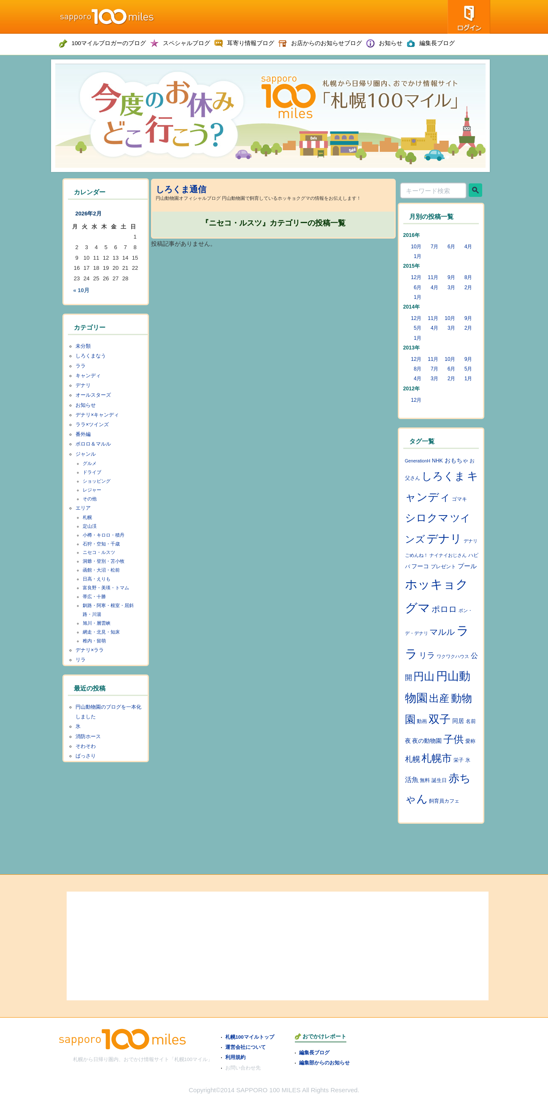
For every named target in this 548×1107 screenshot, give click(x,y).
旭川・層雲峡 (97, 623)
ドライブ (92, 472)
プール (467, 566)
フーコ (420, 566)
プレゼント (443, 567)
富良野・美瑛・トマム (106, 587)
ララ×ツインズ (92, 424)
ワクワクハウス (453, 656)
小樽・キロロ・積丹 (103, 534)
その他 (90, 498)
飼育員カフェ (444, 801)
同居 (458, 721)
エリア (83, 508)
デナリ (83, 385)
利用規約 (235, 1057)
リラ (81, 660)
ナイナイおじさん (448, 555)
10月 (416, 247)
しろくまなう (91, 356)
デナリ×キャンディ (97, 415)
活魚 (411, 779)
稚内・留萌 (94, 640)
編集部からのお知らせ (324, 1062)
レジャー (92, 489)
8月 (468, 277)
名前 (471, 721)
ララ (81, 366)
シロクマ (427, 518)
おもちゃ (456, 460)
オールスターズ (93, 395)
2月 (468, 287)
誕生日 (439, 780)
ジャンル (86, 454)
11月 (433, 277)
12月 (416, 277)
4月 (468, 247)
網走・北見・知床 (101, 631)
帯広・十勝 (94, 596)
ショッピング (97, 481)
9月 (452, 277)
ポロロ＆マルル (93, 444)
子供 (453, 739)
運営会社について (245, 1047)
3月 (452, 287)
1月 (418, 256)
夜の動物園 (427, 741)
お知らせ (86, 405)
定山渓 (90, 526)
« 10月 (81, 290)
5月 (418, 328)
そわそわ (86, 746)
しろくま (443, 476)
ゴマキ (459, 499)
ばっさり (86, 756)
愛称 (470, 741)
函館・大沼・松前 (101, 569)
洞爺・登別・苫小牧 (103, 561)
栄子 (459, 760)
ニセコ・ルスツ (99, 552)
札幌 (87, 517)
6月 (452, 247)
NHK (437, 461)
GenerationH (417, 460)
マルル (442, 632)
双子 (440, 719)
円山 (424, 676)
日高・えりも (97, 578)
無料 (425, 780)
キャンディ (88, 376)
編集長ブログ (314, 1052)
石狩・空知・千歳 (101, 543)
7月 (435, 247)
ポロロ (444, 609)
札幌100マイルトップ (249, 1037)
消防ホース (88, 736)
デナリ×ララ (90, 650)
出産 (439, 698)
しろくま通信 (181, 189)
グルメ (90, 463)
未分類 (83, 346)
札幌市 (436, 758)
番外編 (83, 434)
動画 (422, 721)
